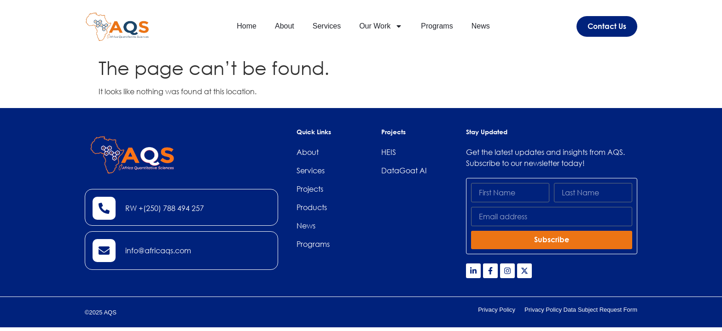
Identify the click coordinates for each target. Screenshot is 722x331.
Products (312, 207)
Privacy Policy (496, 309)
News (481, 26)
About (284, 26)
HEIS (388, 152)
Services (327, 26)
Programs (437, 26)
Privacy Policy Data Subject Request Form (580, 309)
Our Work (380, 26)
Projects (310, 189)
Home (246, 26)
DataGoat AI (404, 170)
